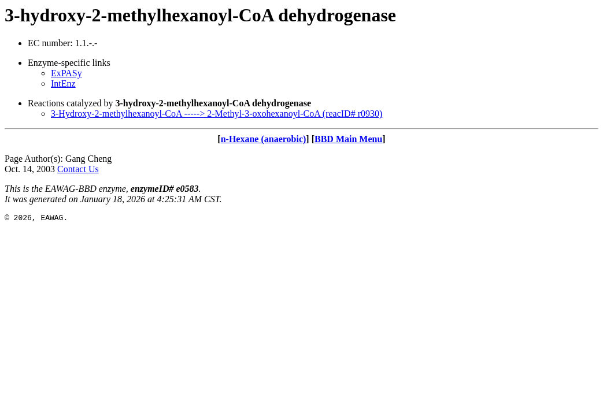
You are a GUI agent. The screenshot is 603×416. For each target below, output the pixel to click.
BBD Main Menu (348, 139)
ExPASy (66, 73)
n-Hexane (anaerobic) (263, 139)
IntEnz (63, 83)
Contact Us (78, 169)
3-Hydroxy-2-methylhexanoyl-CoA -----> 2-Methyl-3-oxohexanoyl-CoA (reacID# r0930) (216, 113)
